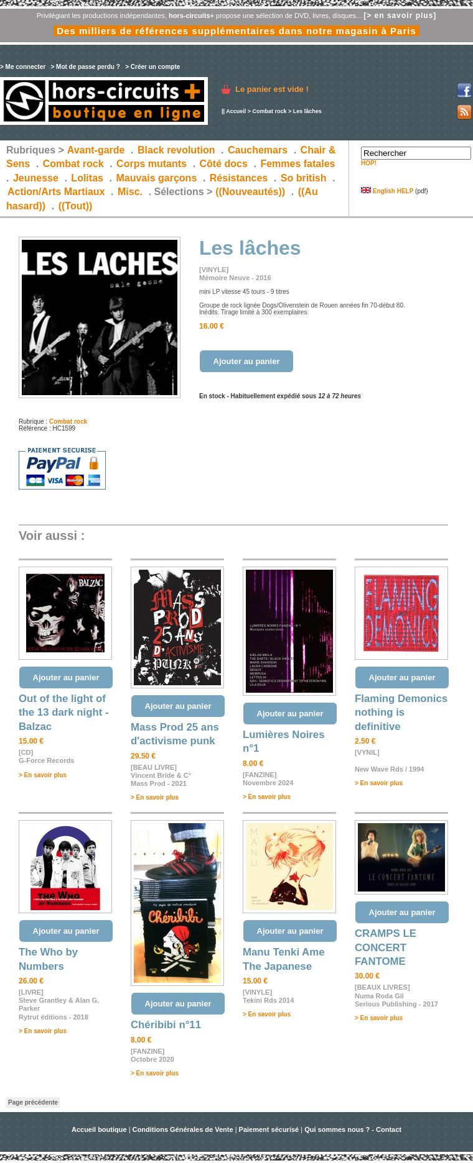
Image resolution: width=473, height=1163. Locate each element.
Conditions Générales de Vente (183, 1129)
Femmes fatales (297, 163)
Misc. (130, 191)
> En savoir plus (43, 775)
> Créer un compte (152, 66)
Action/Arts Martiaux (56, 191)
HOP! (369, 163)
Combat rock (269, 111)
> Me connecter (22, 66)
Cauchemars (258, 150)
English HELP (387, 191)
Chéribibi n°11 (166, 1025)
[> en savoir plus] (399, 15)
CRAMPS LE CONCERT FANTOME (385, 947)
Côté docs (224, 163)
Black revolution (176, 150)
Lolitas (87, 178)
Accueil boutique (100, 1129)
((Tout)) (76, 206)
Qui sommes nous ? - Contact (352, 1129)
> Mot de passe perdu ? (84, 66)
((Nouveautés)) (250, 191)
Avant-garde (96, 150)
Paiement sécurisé (269, 1129)
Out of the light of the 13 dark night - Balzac (64, 712)
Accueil (236, 111)
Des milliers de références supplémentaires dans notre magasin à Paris (236, 30)
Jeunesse (36, 178)
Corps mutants (152, 163)
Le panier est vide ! (272, 89)
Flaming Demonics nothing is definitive (401, 712)
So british (304, 178)
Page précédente (33, 1102)
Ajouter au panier (246, 361)
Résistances (239, 178)
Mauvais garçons (156, 178)
